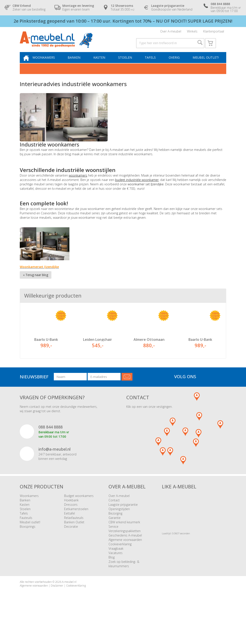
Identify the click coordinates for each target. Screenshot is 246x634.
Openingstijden (119, 526)
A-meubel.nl (69, 598)
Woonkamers (49, 63)
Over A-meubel (170, 32)
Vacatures (116, 569)
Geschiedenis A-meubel (125, 552)
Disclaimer (57, 602)
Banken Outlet (74, 539)
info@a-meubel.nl (54, 465)
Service (113, 543)
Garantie (115, 534)
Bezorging (115, 530)
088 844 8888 (50, 443)
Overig (174, 63)
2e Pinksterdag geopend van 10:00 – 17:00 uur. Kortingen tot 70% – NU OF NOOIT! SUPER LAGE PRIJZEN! (123, 21)
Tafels (151, 63)
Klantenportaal (213, 32)
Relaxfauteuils (73, 534)
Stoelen (127, 63)
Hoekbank (71, 517)
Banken (78, 63)
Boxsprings (27, 543)
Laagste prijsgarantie (123, 521)
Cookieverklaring (120, 561)
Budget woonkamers (79, 512)
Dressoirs (71, 521)
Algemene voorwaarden (125, 556)
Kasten (103, 63)
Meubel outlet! (205, 63)
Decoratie (71, 543)
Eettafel (69, 530)
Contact (114, 517)
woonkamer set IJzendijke (146, 191)
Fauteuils (26, 534)
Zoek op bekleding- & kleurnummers (124, 580)
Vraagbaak (116, 565)
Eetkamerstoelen (76, 526)
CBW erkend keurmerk (124, 539)
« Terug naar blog (35, 281)
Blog (112, 574)
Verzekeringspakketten (125, 547)
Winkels (192, 32)
